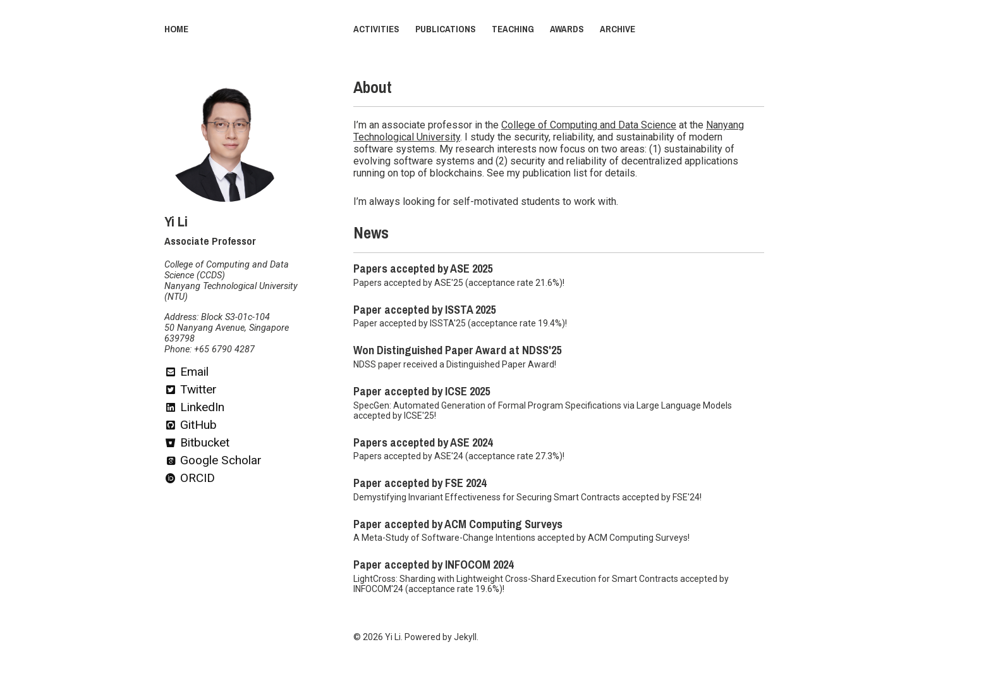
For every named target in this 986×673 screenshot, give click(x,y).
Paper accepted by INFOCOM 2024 (433, 565)
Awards (567, 29)
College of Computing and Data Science (588, 125)
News (371, 233)
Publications (445, 29)
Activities (376, 29)
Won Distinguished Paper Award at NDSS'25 (457, 350)
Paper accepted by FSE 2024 (419, 483)
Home (176, 29)
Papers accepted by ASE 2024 (422, 443)
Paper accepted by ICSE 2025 (421, 391)
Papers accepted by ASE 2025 (422, 269)
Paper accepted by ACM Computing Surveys (458, 524)
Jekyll (465, 637)
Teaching (513, 29)
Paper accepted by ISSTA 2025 (424, 310)
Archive (617, 29)
